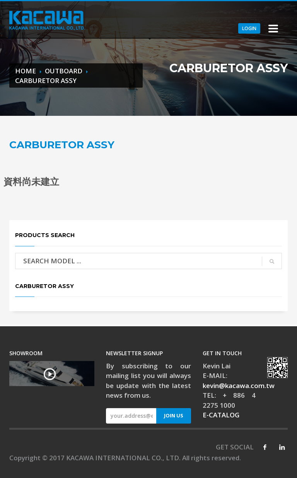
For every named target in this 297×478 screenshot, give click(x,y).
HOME (25, 70)
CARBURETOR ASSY (46, 80)
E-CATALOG (221, 414)
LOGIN (249, 28)
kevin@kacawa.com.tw (239, 385)
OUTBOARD (63, 70)
